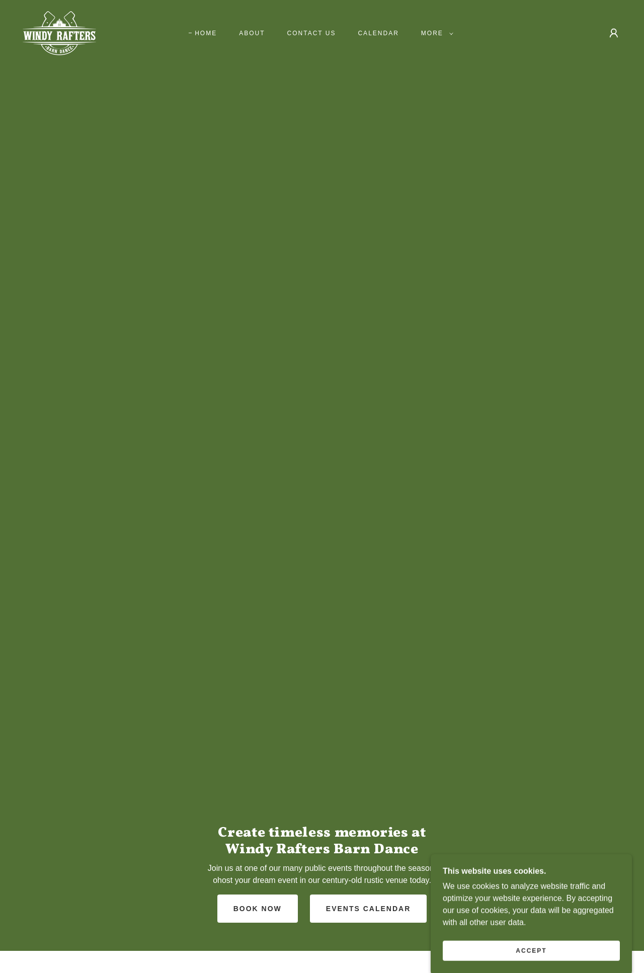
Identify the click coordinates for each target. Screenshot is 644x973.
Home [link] (206, 33)
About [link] (252, 33)
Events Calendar (368, 909)
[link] (59, 32)
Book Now (257, 909)
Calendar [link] (378, 33)
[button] (435, 33)
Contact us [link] (311, 33)
